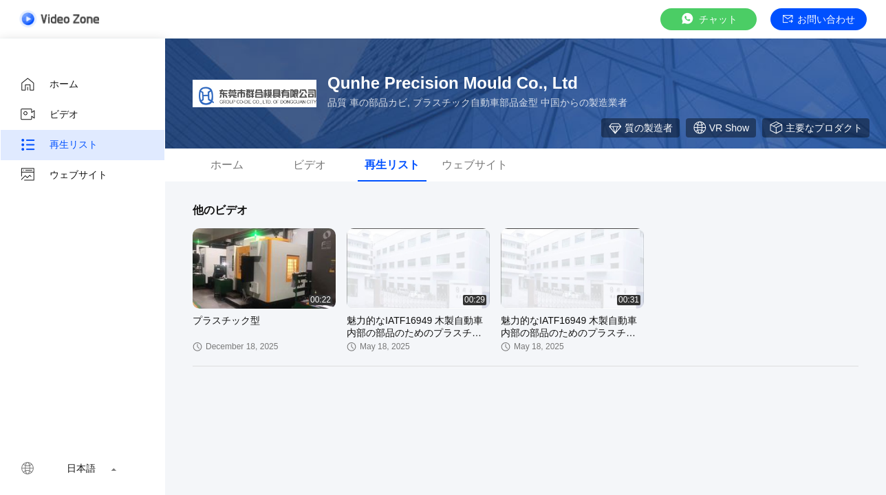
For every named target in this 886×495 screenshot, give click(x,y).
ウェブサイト (63, 175)
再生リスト (58, 145)
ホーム (48, 84)
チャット (708, 19)
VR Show (721, 128)
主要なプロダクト (816, 128)
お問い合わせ (819, 19)
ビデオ (48, 115)
